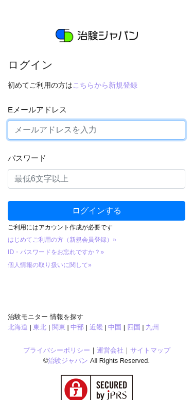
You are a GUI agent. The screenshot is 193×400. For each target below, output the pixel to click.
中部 (77, 327)
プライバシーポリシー (56, 350)
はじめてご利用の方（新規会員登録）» (62, 239)
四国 (134, 327)
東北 (39, 327)
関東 (58, 327)
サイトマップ (150, 350)
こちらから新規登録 (105, 85)
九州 (152, 327)
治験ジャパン (68, 360)
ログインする (96, 210)
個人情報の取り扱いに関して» (50, 265)
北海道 (18, 327)
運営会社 (110, 350)
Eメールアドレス (37, 109)
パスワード (27, 158)
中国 (114, 327)
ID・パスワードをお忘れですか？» (56, 252)
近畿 (96, 327)
